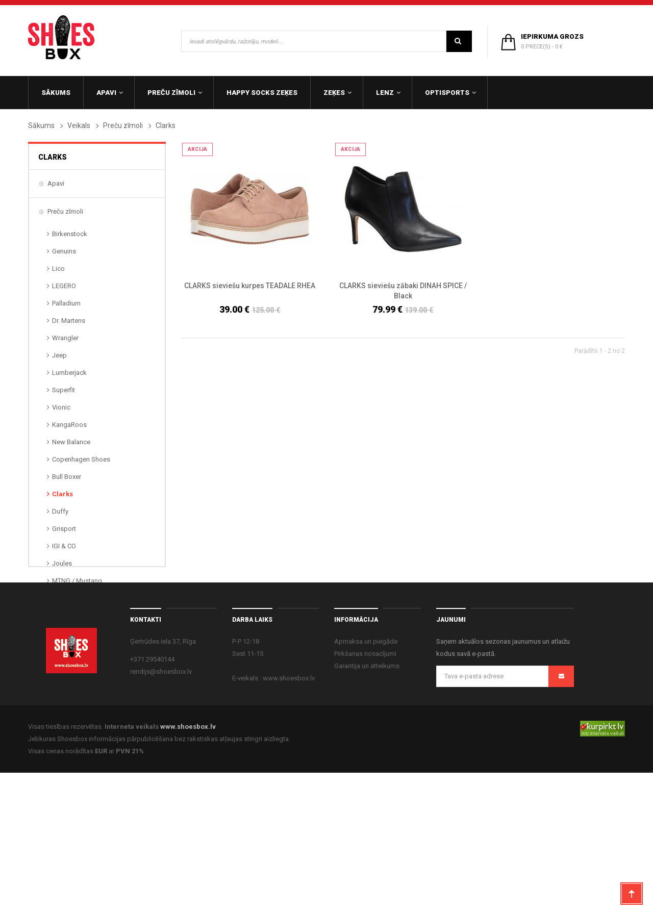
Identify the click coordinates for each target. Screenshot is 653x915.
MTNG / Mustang (77, 580)
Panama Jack (71, 615)
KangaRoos (69, 424)
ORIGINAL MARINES (81, 598)
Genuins (64, 251)
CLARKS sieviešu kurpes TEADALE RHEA (249, 286)
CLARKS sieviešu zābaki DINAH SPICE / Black (403, 291)
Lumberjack (69, 372)
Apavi (55, 183)
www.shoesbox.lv (188, 869)
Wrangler (65, 338)
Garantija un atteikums (366, 808)
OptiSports (63, 694)
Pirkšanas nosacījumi (365, 796)
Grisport (64, 528)
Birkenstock (69, 234)
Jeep (59, 355)
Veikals (78, 125)
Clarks (62, 494)
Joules (62, 563)
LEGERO (64, 286)
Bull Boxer (66, 476)
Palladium (66, 303)
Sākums (41, 125)
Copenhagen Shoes (81, 459)
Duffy (60, 511)
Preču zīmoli (123, 125)
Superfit (63, 390)
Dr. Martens (68, 320)
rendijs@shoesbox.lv (161, 814)
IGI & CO (64, 546)
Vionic (61, 407)
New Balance (71, 442)
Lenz (54, 666)
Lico (58, 268)
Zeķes (56, 638)
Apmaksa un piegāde (365, 783)
